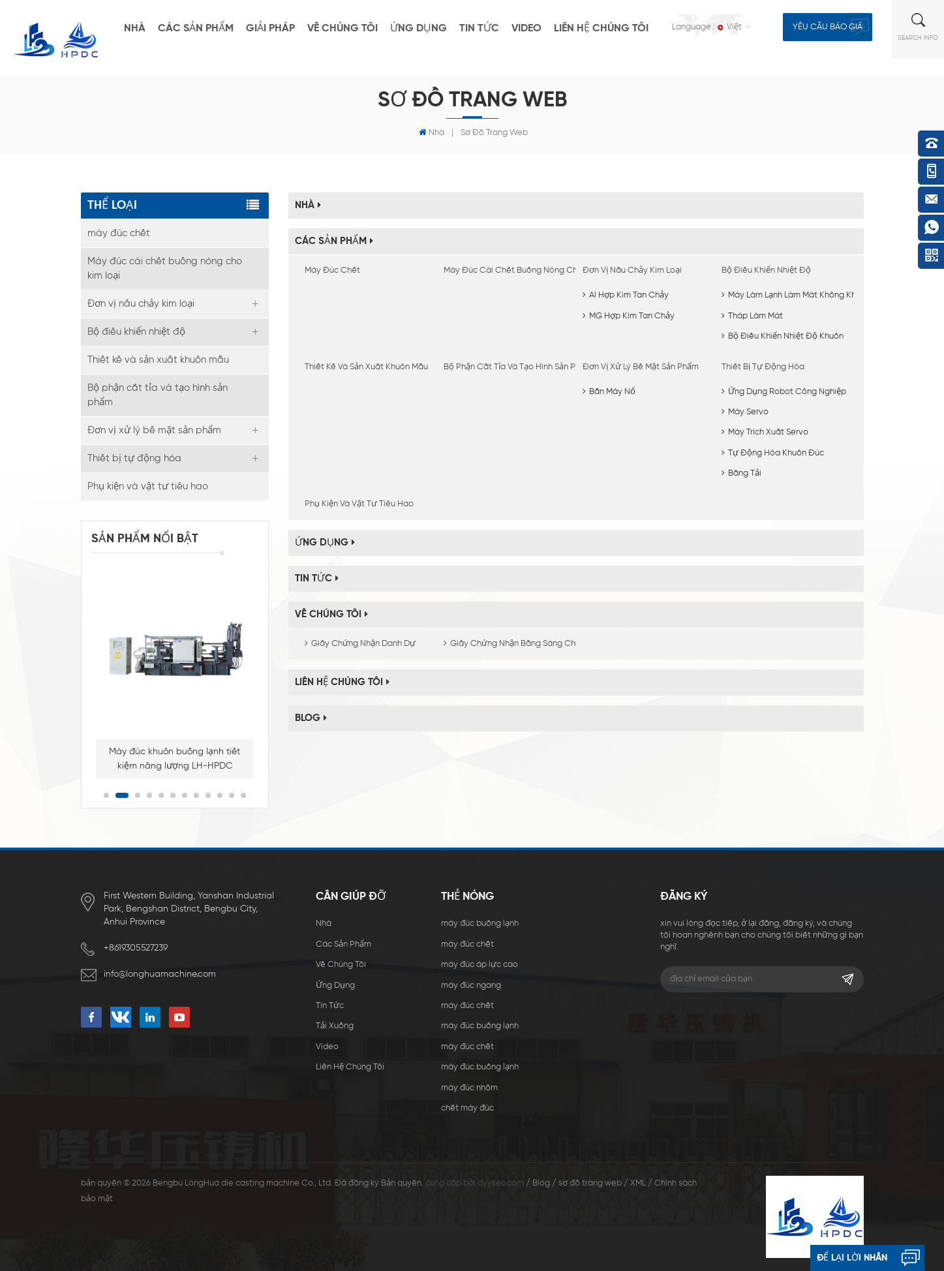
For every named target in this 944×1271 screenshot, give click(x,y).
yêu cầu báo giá (827, 27)
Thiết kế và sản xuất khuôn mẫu (366, 367)
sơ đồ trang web (590, 1183)
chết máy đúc (467, 1108)
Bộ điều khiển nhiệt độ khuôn (783, 336)
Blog (311, 718)
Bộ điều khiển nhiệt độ (766, 270)
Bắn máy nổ (609, 392)
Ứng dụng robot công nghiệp (784, 392)
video (526, 28)
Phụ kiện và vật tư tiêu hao (359, 504)
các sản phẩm (196, 28)
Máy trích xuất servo (765, 432)
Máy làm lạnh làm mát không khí (790, 295)
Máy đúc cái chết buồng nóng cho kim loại (507, 270)
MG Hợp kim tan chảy (629, 316)
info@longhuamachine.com (160, 974)
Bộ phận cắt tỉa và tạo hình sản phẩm (507, 367)
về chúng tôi (342, 28)
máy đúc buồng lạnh (480, 923)
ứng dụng (418, 28)
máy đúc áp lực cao (479, 964)
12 (243, 795)
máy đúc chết (332, 270)
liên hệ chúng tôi (601, 28)
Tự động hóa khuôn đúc (773, 453)
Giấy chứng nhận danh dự (360, 643)
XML (638, 1183)
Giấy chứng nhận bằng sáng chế (507, 643)
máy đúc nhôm (469, 1088)
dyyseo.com (501, 1183)
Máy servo (745, 412)
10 (219, 795)
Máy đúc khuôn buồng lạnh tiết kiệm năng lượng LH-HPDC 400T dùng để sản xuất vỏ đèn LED (174, 760)
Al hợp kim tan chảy (626, 295)
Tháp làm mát (752, 316)
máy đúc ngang (471, 985)
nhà (134, 28)
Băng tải (741, 473)
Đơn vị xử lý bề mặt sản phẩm (641, 367)
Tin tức (479, 28)
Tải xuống (335, 1026)
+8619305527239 (136, 948)
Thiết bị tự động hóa (763, 367)
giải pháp (270, 28)
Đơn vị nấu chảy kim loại (632, 270)
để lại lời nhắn (852, 1258)
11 (231, 795)
